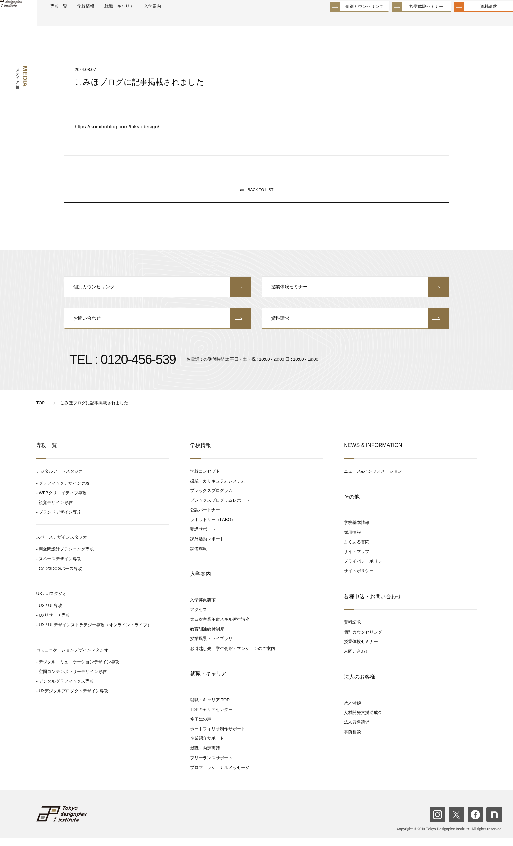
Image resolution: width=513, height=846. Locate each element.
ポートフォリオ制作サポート (217, 737)
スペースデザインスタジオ (61, 546)
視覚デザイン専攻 (56, 511)
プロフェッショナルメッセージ (220, 776)
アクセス (198, 618)
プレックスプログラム (211, 499)
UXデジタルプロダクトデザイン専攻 (73, 699)
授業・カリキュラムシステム (217, 489)
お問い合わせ (157, 326)
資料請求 (472, 19)
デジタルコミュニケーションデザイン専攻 (79, 670)
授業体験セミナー (411, 19)
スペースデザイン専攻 (60, 567)
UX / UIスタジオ (51, 602)
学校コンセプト (205, 480)
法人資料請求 (356, 730)
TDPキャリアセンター (211, 718)
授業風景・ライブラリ (211, 647)
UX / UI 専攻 (50, 614)
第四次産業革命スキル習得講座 (220, 628)
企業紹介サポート (207, 747)
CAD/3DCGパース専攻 (60, 577)
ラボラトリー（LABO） (213, 528)
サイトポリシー (359, 579)
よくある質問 (356, 550)
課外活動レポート (207, 547)
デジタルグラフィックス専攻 (66, 689)
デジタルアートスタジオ (59, 480)
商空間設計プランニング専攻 (66, 557)
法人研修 (352, 711)
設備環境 (198, 557)
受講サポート (203, 537)
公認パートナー (205, 518)
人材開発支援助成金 (363, 721)
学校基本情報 (356, 531)
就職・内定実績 (205, 756)
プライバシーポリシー (365, 569)
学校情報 (111, 20)
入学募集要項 (203, 608)
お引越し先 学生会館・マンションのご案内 (232, 657)
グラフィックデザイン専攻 (64, 491)
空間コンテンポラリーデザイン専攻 (73, 680)
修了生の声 (200, 727)
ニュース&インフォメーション (373, 480)
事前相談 (352, 740)
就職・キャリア (151, 20)
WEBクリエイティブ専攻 (63, 501)
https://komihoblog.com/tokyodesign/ (117, 126)
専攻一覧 (81, 20)
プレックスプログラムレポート (220, 508)
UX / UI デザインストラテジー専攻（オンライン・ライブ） (95, 633)
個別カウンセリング (348, 19)
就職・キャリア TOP (210, 708)
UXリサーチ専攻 (54, 623)
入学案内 (189, 20)
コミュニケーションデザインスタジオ (72, 658)
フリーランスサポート (211, 766)
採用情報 (352, 540)
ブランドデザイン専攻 (60, 520)
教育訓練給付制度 (207, 637)
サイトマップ (356, 560)
